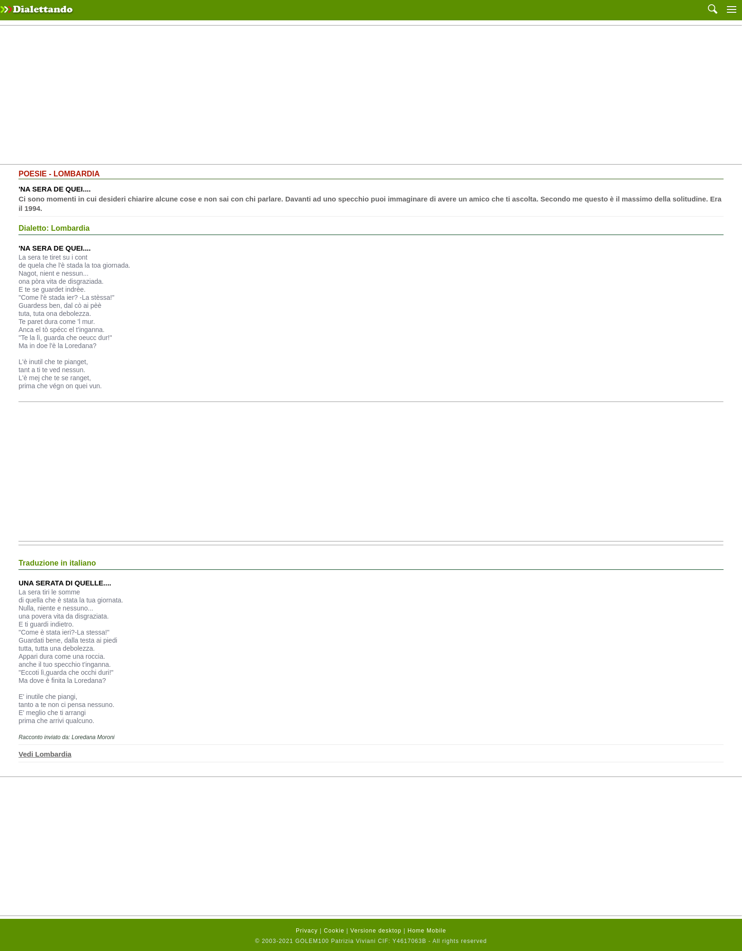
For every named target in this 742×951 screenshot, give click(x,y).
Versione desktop (375, 930)
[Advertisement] (371, 95)
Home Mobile (426, 930)
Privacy (307, 930)
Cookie (334, 930)
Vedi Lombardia (44, 754)
